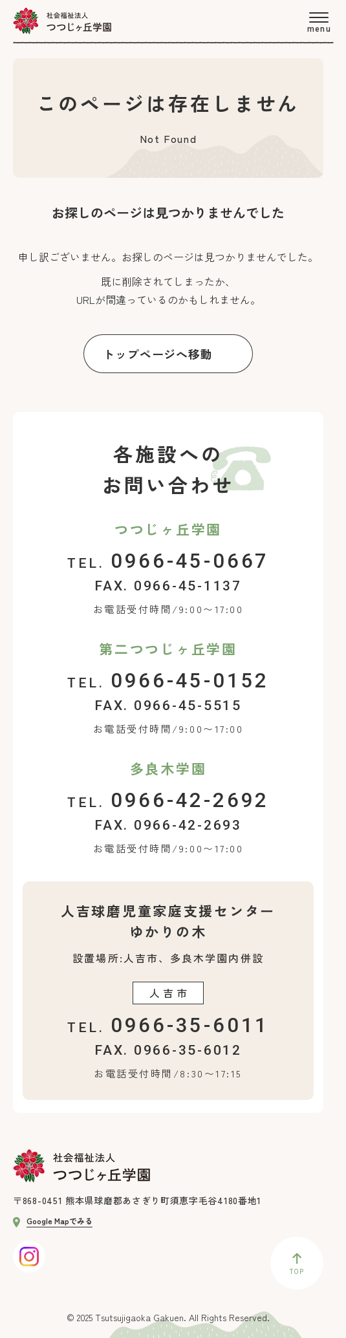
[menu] (318, 22)
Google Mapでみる (52, 1220)
